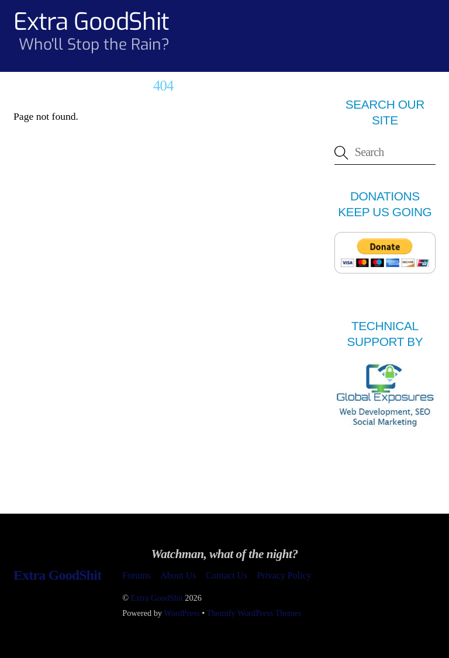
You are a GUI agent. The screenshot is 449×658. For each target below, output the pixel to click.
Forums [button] (136, 575)
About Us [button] (178, 575)
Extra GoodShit (157, 597)
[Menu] (419, 15)
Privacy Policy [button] (284, 575)
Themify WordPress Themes (254, 613)
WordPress (181, 613)
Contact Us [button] (226, 575)
